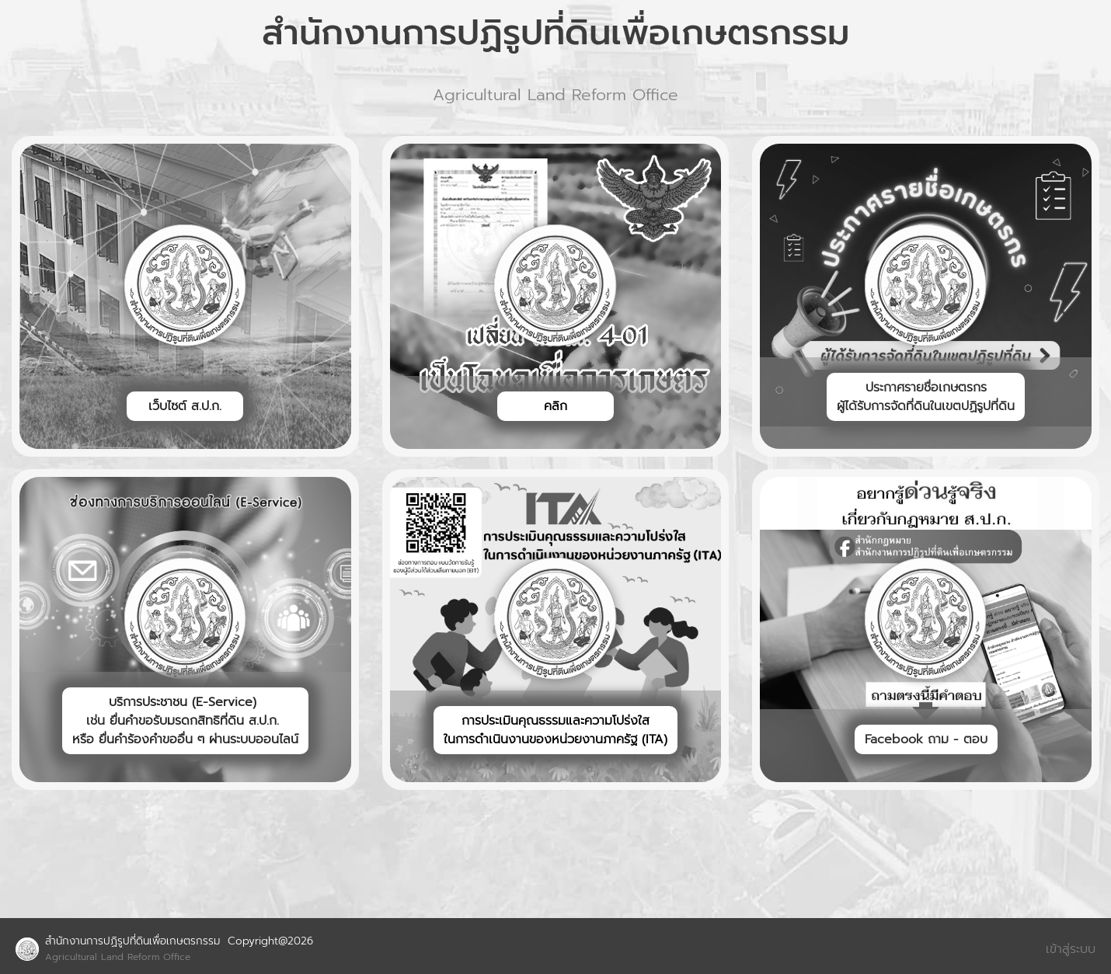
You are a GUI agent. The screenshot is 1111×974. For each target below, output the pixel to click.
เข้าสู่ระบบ (1070, 949)
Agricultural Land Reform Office (117, 957)
